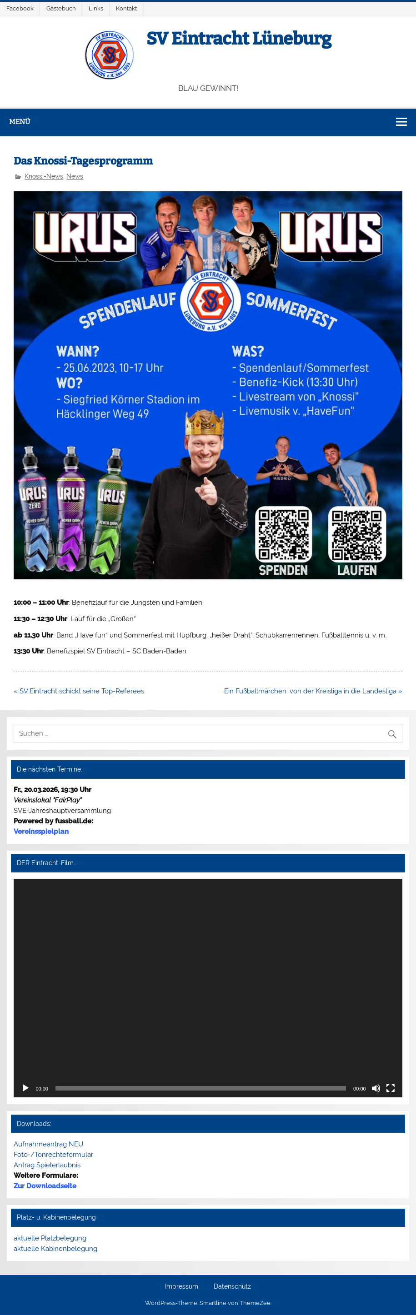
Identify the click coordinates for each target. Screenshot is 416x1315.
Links (96, 8)
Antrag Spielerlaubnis (47, 1165)
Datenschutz (232, 1287)
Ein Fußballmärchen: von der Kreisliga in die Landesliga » (313, 691)
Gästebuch (61, 8)
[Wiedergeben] (25, 1088)
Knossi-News (44, 176)
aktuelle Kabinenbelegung (55, 1249)
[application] (208, 988)
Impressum (181, 1287)
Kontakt (126, 8)
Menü (19, 122)
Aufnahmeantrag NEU (48, 1144)
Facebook (20, 8)
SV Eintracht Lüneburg (238, 38)
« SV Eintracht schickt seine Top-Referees (79, 691)
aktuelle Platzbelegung (50, 1238)
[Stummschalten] (376, 1088)
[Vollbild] (390, 1088)
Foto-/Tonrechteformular (53, 1155)
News (74, 176)
